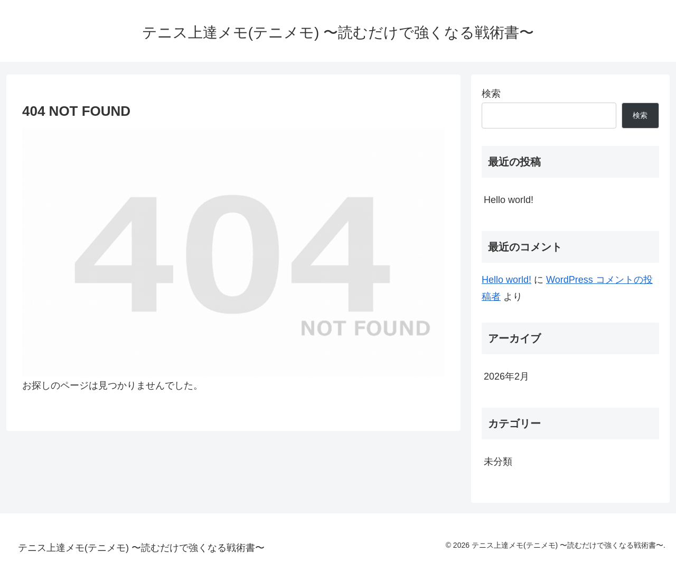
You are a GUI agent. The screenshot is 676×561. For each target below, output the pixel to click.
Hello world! (508, 200)
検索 (491, 93)
